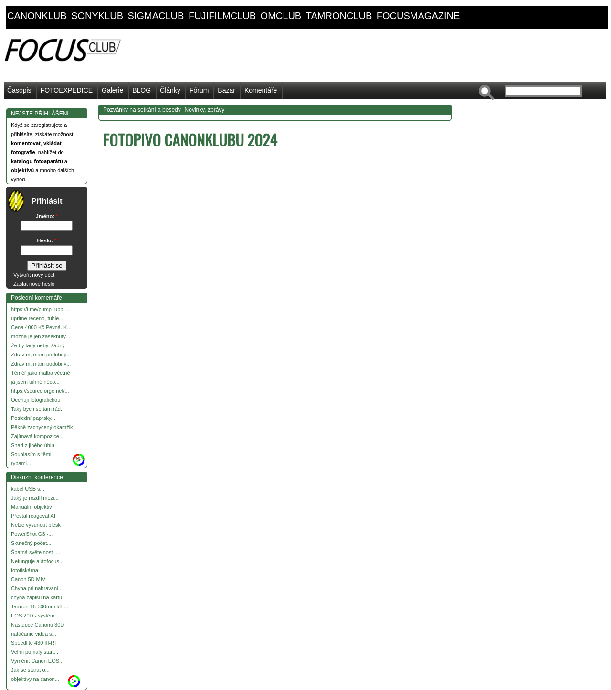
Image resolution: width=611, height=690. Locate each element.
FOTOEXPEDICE (67, 90)
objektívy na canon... (35, 679)
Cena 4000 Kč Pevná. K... (41, 327)
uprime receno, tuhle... (37, 318)
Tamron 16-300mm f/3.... (39, 606)
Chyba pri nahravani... (37, 588)
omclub (281, 15)
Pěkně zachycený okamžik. (42, 427)
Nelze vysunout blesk (36, 525)
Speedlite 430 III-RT (34, 643)
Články (170, 90)
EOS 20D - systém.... (35, 615)
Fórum (199, 90)
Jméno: (47, 216)
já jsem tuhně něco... (35, 382)
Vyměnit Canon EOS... (37, 661)
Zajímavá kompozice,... (38, 436)
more (79, 458)
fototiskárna (24, 570)
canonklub (36, 15)
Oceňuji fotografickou (35, 400)
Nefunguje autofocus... (37, 561)
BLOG (141, 90)
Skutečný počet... (31, 543)
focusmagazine (418, 15)
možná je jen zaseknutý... (40, 336)
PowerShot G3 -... (32, 534)
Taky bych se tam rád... (38, 409)
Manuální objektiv (31, 507)
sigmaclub (156, 15)
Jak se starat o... (30, 670)
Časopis (19, 90)
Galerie (112, 90)
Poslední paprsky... (33, 418)
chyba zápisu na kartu (36, 597)
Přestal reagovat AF (34, 516)
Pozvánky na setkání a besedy (142, 109)
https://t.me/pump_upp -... (41, 309)
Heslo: (47, 240)
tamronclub (339, 15)
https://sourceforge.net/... (40, 391)
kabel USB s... (27, 488)
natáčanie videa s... (33, 634)
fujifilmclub (222, 15)
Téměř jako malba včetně (40, 373)
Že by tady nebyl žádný (38, 345)
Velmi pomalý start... (34, 652)
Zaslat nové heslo (33, 284)
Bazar (226, 90)
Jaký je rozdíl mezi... (35, 498)
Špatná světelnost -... (35, 552)
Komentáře (260, 90)
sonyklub (97, 15)
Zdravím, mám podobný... (41, 354)
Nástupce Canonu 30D (37, 624)
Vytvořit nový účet (33, 275)
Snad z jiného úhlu (32, 445)
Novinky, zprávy (205, 109)
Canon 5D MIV (28, 579)
